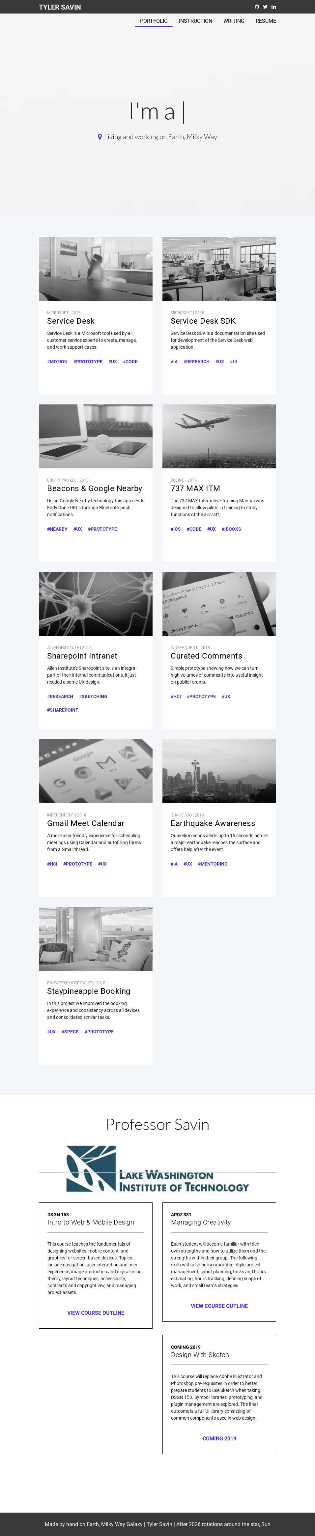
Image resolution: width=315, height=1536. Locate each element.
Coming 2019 (219, 1438)
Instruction (195, 21)
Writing (233, 21)
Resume (266, 21)
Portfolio (154, 21)
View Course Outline (95, 1313)
